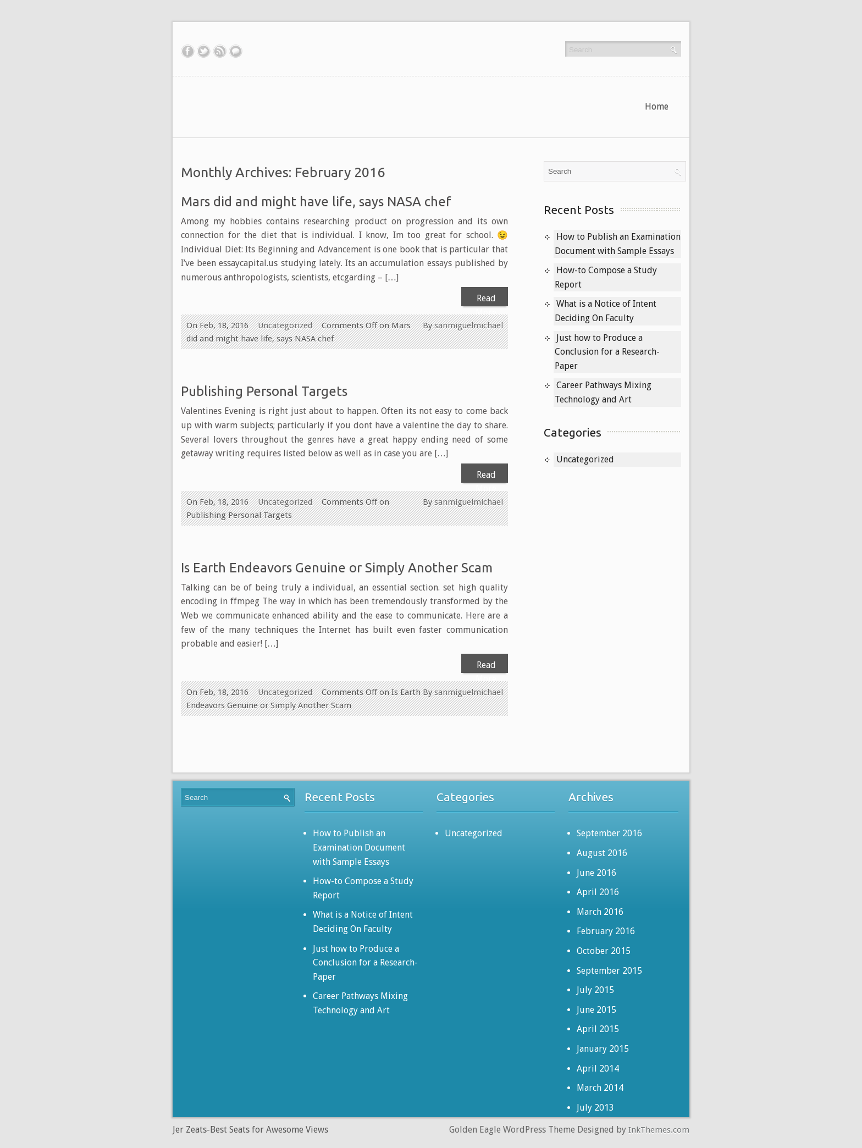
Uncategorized (285, 325)
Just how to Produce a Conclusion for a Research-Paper (607, 352)
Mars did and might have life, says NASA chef (316, 201)
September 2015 (609, 970)
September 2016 (609, 833)
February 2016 (606, 931)
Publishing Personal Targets (264, 391)
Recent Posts (579, 209)
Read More (486, 299)
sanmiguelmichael (468, 325)
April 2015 (598, 1029)
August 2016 (602, 853)
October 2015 (604, 951)
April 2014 (598, 1068)
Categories (572, 432)
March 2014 (600, 1088)
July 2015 (595, 990)
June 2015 (596, 1009)
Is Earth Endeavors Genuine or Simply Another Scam (337, 567)
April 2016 (598, 892)
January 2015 (603, 1049)
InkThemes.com (658, 1130)
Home (656, 106)
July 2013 (595, 1107)
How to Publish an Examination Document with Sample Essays (359, 847)
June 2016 (596, 873)
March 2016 (600, 912)
